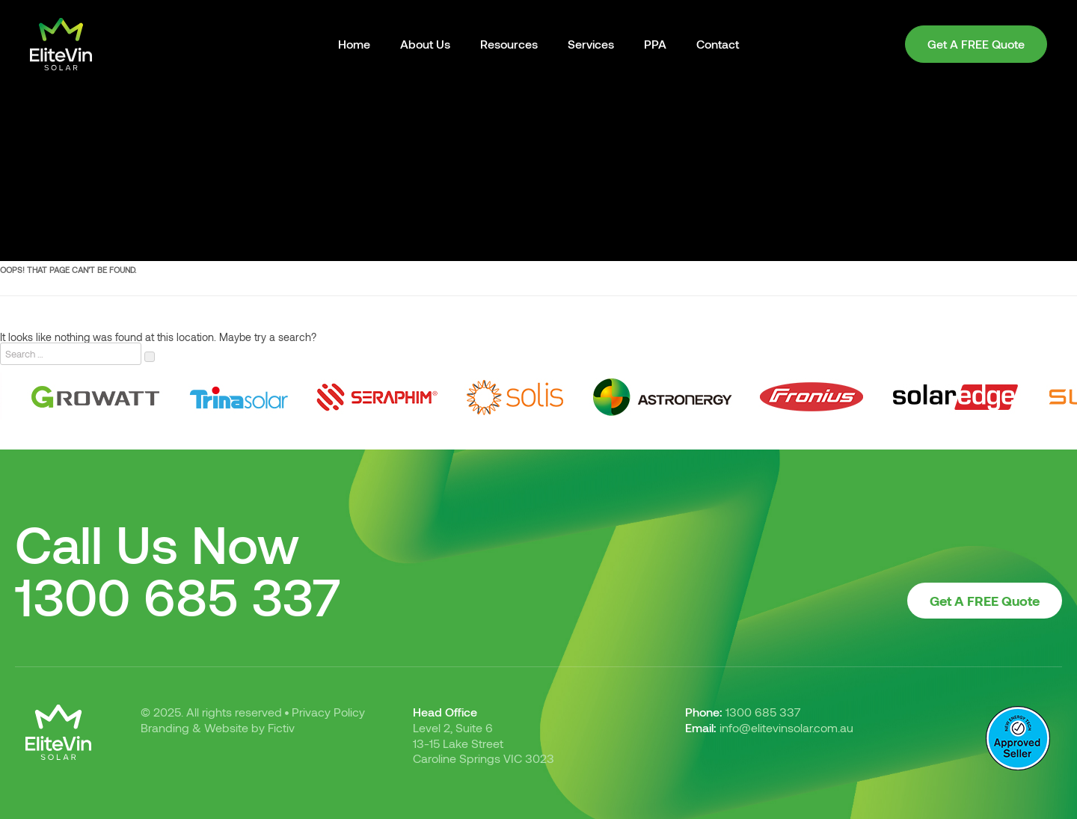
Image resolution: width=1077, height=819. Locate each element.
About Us (425, 44)
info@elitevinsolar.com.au (786, 727)
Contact (717, 44)
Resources (509, 44)
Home (354, 44)
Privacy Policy (328, 712)
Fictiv (281, 727)
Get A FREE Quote (976, 44)
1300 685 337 (178, 595)
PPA (655, 44)
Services (591, 44)
